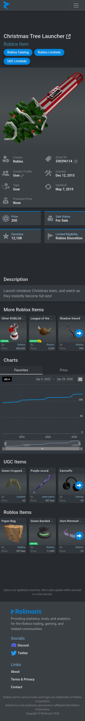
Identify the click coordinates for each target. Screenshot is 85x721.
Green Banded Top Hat (46, 521)
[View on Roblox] (68, 36)
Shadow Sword (70, 318)
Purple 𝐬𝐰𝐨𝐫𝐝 (40, 470)
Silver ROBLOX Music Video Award (25, 318)
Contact (16, 687)
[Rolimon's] (7, 5)
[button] (18, 52)
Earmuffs (66, 470)
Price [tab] (64, 370)
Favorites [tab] (21, 370)
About (15, 671)
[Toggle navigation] (76, 5)
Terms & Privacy (22, 679)
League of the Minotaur (46, 318)
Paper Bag (9, 521)
